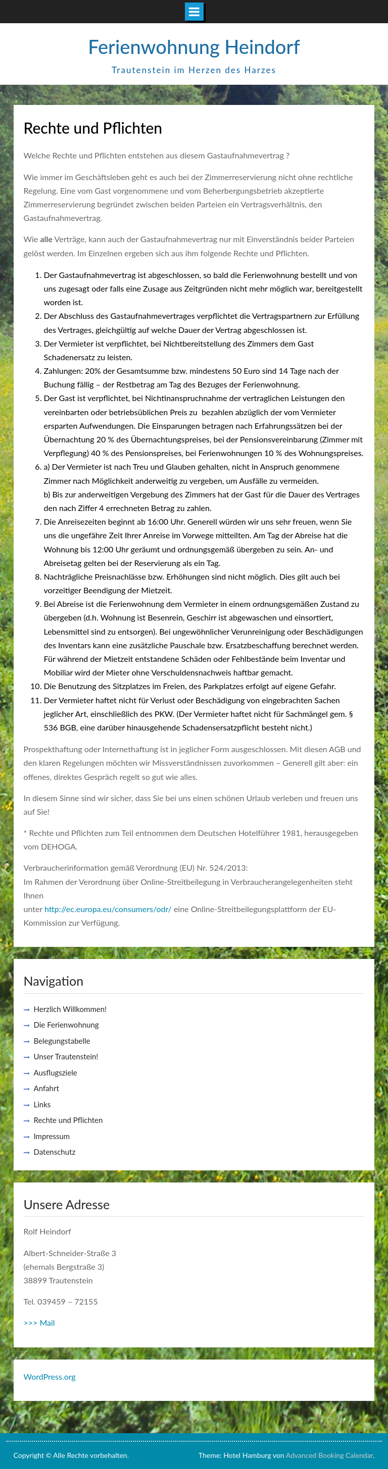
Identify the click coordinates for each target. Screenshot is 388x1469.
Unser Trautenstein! (66, 1056)
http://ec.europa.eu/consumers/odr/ (108, 909)
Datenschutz (55, 1151)
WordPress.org (50, 1376)
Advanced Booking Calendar (329, 1455)
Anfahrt (46, 1088)
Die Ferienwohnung (66, 1024)
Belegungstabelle (62, 1040)
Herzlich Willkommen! (70, 1008)
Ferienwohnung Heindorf (194, 46)
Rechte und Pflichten (68, 1119)
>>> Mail (39, 1322)
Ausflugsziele (55, 1072)
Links (42, 1104)
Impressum (52, 1136)
